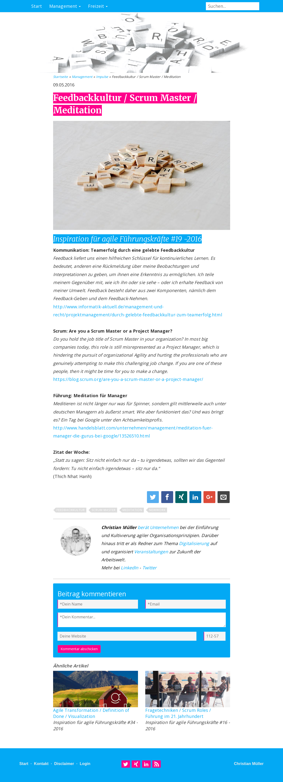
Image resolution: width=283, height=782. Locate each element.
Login (85, 764)
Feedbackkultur (71, 510)
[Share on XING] (182, 498)
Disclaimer (64, 764)
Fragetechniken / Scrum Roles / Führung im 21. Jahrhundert (178, 713)
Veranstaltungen (151, 552)
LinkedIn (129, 568)
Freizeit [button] (98, 6)
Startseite (60, 77)
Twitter (149, 568)
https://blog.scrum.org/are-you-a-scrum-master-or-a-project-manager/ (128, 379)
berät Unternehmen (158, 527)
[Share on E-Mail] (223, 498)
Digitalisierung (194, 543)
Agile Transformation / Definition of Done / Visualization (91, 713)
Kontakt (41, 764)
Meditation (132, 510)
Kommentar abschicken (79, 649)
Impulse (102, 77)
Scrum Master (104, 510)
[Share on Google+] (210, 498)
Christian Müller (249, 764)
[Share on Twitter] (153, 498)
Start (36, 6)
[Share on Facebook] (168, 498)
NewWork (157, 510)
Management (82, 77)
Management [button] (65, 6)
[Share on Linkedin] (196, 498)
